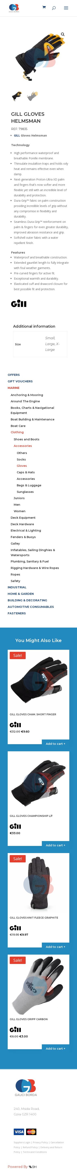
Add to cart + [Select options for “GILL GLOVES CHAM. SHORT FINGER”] (55, 744)
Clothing (17, 432)
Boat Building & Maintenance (32, 419)
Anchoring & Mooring (27, 395)
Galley (15, 543)
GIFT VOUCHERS (20, 381)
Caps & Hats (26, 472)
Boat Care (18, 426)
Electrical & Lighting (26, 530)
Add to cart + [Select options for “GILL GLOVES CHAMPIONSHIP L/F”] (55, 845)
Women (19, 511)
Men (17, 505)
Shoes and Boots (26, 439)
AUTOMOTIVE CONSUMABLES (31, 607)
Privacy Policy (40, 1142)
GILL (17, 135)
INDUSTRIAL (17, 587)
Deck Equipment (23, 518)
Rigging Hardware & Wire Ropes (35, 568)
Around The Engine (25, 401)
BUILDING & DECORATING (27, 600)
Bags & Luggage (29, 485)
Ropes (15, 574)
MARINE (13, 388)
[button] (62, 34)
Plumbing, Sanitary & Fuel (30, 561)
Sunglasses (25, 492)
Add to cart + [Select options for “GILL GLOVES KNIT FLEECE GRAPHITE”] (55, 947)
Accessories (23, 446)
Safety (15, 581)
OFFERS (14, 375)
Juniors (19, 498)
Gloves (22, 466)
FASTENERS (17, 613)
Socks (21, 459)
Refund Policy (30, 1147)
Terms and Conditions (35, 1151)
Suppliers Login (22, 1142)
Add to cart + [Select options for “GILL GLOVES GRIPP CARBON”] (55, 1048)
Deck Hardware (22, 524)
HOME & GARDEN (21, 594)
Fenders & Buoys (23, 537)
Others (22, 453)
